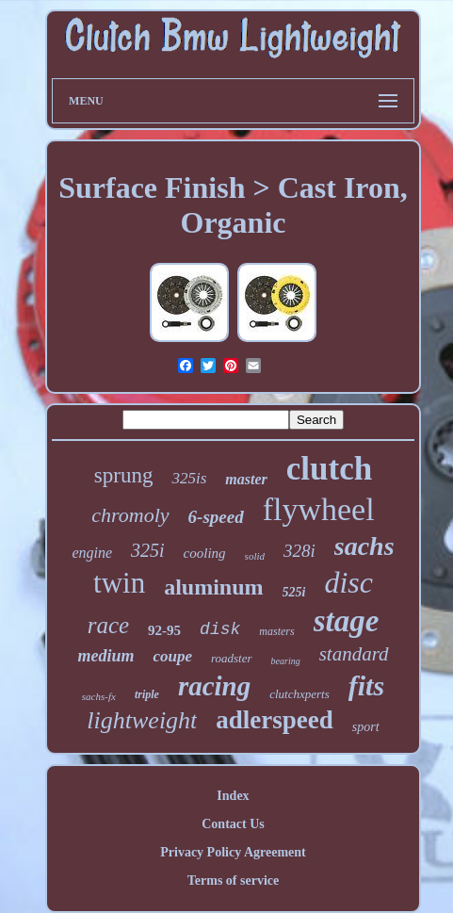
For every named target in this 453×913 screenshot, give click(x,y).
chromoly (130, 515)
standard (354, 654)
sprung (124, 475)
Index (233, 796)
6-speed (216, 517)
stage (347, 621)
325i (148, 550)
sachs (364, 546)
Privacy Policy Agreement (232, 852)
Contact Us (233, 824)
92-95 (164, 630)
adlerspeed (274, 720)
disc (348, 582)
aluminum (213, 587)
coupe (172, 656)
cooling (205, 553)
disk (220, 629)
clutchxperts (299, 694)
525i (294, 592)
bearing (285, 661)
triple (147, 694)
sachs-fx (99, 696)
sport (366, 727)
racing (214, 686)
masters (276, 631)
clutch (329, 468)
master (246, 479)
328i (299, 551)
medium (105, 655)
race (108, 625)
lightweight (142, 720)
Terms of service (233, 880)
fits (366, 685)
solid (255, 556)
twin (119, 582)
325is (188, 478)
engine (92, 553)
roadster (231, 658)
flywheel (319, 509)
